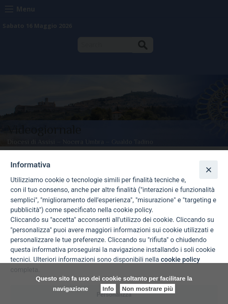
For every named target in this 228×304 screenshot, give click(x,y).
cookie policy (180, 259)
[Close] (208, 169)
